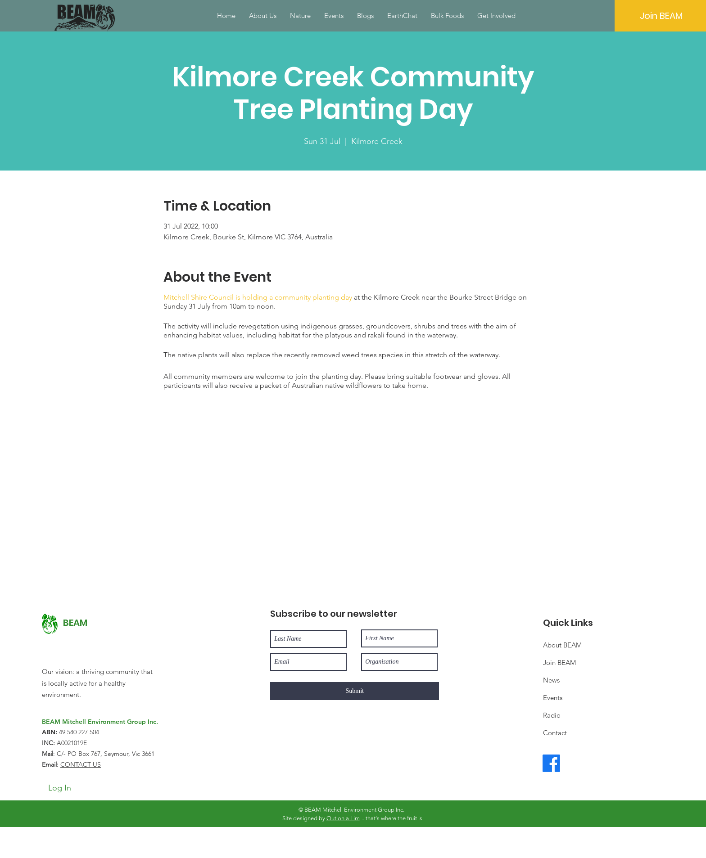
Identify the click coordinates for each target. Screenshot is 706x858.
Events (552, 697)
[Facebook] (551, 763)
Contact (555, 732)
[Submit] (354, 691)
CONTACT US (80, 764)
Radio (552, 715)
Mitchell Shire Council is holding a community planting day (257, 297)
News (551, 680)
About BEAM (562, 645)
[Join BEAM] (661, 15)
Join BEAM (559, 662)
